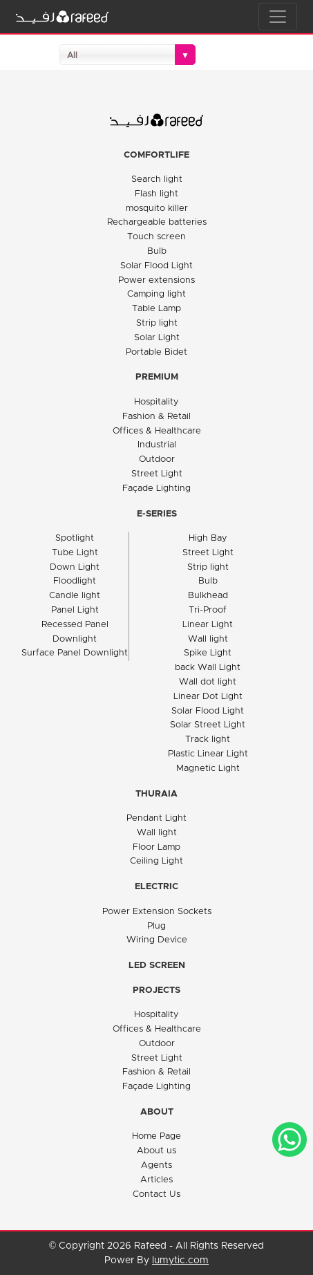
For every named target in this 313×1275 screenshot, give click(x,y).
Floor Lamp (156, 847)
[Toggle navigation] (277, 16)
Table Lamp (156, 308)
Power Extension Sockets (156, 911)
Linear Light (207, 624)
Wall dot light (207, 682)
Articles (156, 1179)
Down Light (74, 567)
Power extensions (156, 280)
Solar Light (157, 337)
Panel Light (75, 610)
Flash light (156, 193)
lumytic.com (180, 1260)
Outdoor (157, 459)
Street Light (156, 473)
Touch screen (156, 236)
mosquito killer (157, 208)
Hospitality (156, 402)
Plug (156, 926)
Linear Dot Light (208, 696)
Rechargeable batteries (157, 222)
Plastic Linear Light (208, 754)
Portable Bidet (156, 352)
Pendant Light (156, 818)
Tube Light (75, 552)
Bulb (157, 251)
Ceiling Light (156, 861)
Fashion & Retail (156, 416)
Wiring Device (156, 940)
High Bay (208, 538)
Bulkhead (208, 595)
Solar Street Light (207, 724)
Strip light (157, 323)
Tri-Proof (208, 610)
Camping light (156, 294)
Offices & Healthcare (157, 431)
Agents (156, 1165)
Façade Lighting (156, 488)
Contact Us (156, 1194)
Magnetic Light (208, 768)
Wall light (208, 639)
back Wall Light (207, 667)
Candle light (74, 595)
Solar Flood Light (156, 265)
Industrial (156, 444)
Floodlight (74, 581)
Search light (156, 179)
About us (156, 1150)
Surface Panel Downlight (74, 653)
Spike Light (207, 653)
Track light (207, 739)
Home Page (156, 1136)
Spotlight (74, 538)
